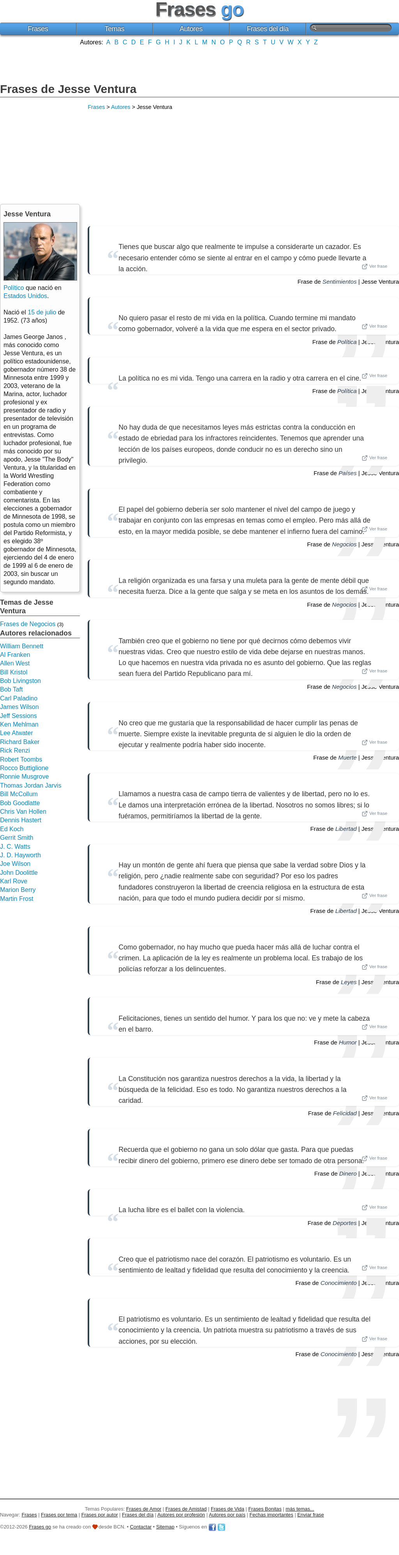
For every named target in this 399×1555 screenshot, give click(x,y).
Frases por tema (59, 1515)
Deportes (345, 1223)
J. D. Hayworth (20, 855)
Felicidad (345, 1113)
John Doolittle (19, 872)
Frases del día (267, 29)
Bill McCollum (19, 794)
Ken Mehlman (19, 724)
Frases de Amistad (186, 1509)
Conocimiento (338, 1282)
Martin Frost (16, 898)
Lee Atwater (16, 733)
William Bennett (21, 646)
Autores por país (227, 1515)
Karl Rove (13, 881)
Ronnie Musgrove (24, 776)
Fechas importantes (271, 1515)
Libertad (346, 828)
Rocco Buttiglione (24, 768)
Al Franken (15, 654)
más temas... (300, 1509)
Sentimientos (340, 281)
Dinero (348, 1173)
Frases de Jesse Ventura (68, 88)
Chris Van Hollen (23, 811)
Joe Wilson (15, 863)
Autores (191, 29)
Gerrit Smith (16, 837)
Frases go (40, 1527)
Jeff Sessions (18, 716)
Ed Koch (11, 829)
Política (347, 342)
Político (14, 287)
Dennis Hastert (20, 820)
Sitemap (165, 1527)
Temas (115, 29)
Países (348, 473)
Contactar (141, 1527)
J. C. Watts (15, 846)
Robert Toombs (21, 759)
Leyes (349, 982)
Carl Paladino (18, 698)
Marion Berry (18, 889)
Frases (38, 29)
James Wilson (19, 707)
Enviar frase (310, 1515)
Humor (348, 1042)
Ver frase (374, 266)
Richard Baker (19, 742)
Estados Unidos (25, 296)
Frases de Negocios (27, 624)
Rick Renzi (15, 750)
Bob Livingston (20, 680)
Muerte (347, 757)
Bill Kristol (13, 672)
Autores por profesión (181, 1515)
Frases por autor (99, 1515)
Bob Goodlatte (20, 803)
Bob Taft (11, 689)
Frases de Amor (143, 1509)
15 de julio (42, 312)
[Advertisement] (199, 63)
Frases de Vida (227, 1509)
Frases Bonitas (264, 1509)
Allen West (15, 663)
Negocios (344, 544)
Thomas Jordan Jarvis (30, 785)
